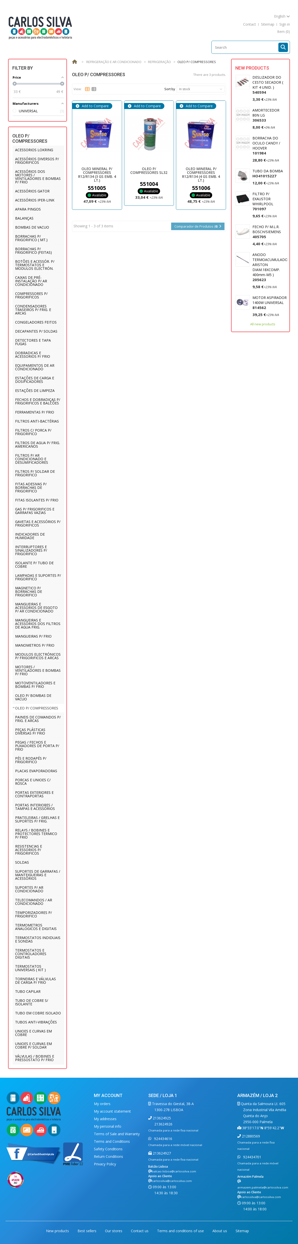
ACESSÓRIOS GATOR (32, 191)
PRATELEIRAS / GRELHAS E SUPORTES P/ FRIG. (37, 819)
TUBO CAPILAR (28, 991)
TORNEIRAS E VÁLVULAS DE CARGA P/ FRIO (35, 980)
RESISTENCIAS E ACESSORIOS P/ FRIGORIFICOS (28, 850)
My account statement (112, 1111)
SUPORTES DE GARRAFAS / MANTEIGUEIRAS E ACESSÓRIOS (37, 875)
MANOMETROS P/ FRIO (34, 645)
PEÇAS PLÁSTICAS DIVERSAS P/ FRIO (30, 731)
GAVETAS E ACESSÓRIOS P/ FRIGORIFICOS (37, 523)
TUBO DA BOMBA (267, 173)
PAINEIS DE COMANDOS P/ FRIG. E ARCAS (38, 719)
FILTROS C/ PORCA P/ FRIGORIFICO (33, 432)
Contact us (140, 1230)
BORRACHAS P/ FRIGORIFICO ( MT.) (31, 238)
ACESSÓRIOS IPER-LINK (34, 200)
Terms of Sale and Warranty (117, 1133)
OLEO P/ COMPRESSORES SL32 (148, 170)
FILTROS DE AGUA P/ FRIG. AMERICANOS (37, 444)
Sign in (284, 24)
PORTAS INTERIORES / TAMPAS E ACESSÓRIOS (35, 807)
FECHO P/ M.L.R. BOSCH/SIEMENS (266, 231)
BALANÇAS (24, 218)
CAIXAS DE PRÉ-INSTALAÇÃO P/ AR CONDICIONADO (31, 281)
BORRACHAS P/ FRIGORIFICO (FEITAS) (33, 250)
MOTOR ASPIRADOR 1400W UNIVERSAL (269, 302)
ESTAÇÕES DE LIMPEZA (35, 390)
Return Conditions (108, 1156)
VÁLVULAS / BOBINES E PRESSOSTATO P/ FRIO (34, 1058)
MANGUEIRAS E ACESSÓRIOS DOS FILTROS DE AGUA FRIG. (37, 624)
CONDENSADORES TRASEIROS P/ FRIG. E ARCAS (33, 310)
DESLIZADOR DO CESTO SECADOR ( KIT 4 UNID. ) (267, 85)
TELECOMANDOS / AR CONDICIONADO (33, 902)
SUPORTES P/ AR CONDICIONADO (29, 889)
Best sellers (87, 1230)
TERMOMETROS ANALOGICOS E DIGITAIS (36, 927)
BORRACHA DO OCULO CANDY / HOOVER (266, 146)
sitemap (267, 24)
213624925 (161, 1118)
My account (108, 1095)
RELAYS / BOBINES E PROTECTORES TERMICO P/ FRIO (36, 834)
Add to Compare (95, 105)
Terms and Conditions (112, 1141)
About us (220, 1230)
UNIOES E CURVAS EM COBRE (33, 1033)
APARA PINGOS (28, 209)
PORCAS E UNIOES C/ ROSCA (33, 782)
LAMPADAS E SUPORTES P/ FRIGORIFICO (38, 577)
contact (249, 24)
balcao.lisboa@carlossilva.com (174, 1171)
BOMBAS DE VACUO (32, 227)
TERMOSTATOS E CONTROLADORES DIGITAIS (30, 954)
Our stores (114, 1230)
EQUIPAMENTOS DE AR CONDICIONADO (34, 367)
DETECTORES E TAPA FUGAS (33, 342)
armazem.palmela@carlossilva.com (262, 1187)
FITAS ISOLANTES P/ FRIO (36, 500)
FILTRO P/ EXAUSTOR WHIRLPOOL (262, 201)
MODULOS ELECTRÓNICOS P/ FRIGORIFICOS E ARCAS (38, 656)
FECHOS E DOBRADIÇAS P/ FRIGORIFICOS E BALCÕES (37, 401)
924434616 (162, 1138)
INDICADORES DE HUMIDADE (30, 536)
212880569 (250, 1136)
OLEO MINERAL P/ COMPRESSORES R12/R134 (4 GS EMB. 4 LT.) (201, 174)
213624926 (163, 1124)
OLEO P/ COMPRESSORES (36, 708)
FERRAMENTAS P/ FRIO (34, 412)
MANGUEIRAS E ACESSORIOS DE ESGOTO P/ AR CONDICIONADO (36, 607)
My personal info (107, 1126)
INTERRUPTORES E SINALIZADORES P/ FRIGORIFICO (31, 550)
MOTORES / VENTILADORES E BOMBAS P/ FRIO (38, 670)
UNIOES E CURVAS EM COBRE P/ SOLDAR (33, 1045)
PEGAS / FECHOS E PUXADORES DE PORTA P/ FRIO (37, 746)
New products (252, 68)
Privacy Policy (105, 1164)
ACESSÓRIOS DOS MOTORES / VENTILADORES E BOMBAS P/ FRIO (38, 176)
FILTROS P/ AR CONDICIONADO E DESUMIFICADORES (31, 459)
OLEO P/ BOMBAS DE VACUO (33, 697)
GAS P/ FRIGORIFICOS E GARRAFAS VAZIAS (34, 511)
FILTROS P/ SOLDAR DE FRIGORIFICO (35, 473)
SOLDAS (22, 862)
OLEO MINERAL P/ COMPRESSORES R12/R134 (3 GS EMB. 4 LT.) (97, 174)
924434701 (251, 1157)
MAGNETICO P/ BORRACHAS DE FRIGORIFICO (28, 591)
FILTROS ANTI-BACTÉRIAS (37, 421)
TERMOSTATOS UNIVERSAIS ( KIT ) (30, 968)
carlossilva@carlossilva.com (172, 1181)
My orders (102, 1103)
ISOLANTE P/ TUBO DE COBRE (34, 564)
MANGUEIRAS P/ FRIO (33, 636)
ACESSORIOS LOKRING (34, 149)
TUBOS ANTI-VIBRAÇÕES (36, 1022)
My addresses (105, 1118)
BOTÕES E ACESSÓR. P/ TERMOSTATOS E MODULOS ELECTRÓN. (34, 265)
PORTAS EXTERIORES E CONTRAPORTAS (34, 794)
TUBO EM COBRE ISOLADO (38, 1013)
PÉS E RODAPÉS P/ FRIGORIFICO (30, 760)
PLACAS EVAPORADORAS (36, 770)
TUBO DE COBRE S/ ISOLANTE (31, 1002)
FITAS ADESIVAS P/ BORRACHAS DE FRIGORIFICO (31, 487)
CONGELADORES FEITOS (36, 322)
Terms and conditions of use (181, 1230)
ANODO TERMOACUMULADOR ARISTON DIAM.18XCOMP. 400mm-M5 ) (271, 267)
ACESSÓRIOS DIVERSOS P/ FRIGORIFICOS (37, 161)
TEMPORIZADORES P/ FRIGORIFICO (33, 914)
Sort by (169, 89)
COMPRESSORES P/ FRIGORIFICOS (31, 295)
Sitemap (242, 1230)
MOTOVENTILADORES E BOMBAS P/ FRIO (35, 685)
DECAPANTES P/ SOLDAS (36, 331)
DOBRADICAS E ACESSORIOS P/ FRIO (32, 354)
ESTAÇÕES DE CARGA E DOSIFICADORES (34, 380)
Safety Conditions (108, 1149)
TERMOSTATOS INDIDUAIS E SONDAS (37, 939)
